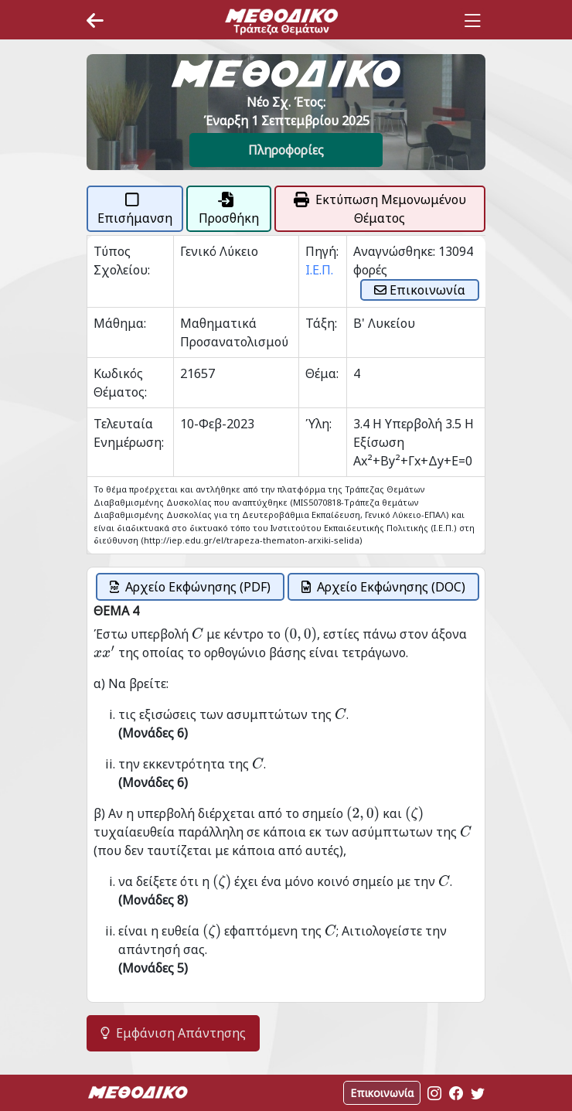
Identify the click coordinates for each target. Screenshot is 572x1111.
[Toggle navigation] (472, 21)
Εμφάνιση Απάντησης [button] (173, 1032)
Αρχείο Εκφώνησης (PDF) (190, 586)
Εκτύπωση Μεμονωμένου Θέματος (380, 209)
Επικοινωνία (419, 289)
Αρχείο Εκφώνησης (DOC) (383, 586)
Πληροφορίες (286, 149)
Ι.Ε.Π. (319, 269)
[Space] (281, 21)
